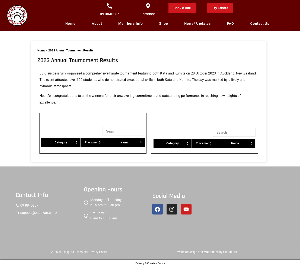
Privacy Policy (98, 252)
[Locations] (148, 6)
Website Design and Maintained (198, 252)
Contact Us (259, 24)
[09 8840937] (109, 6)
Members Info (130, 24)
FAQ (230, 24)
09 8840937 (109, 14)
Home (70, 24)
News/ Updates (197, 24)
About (97, 24)
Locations (148, 14)
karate (114, 73)
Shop (163, 24)
